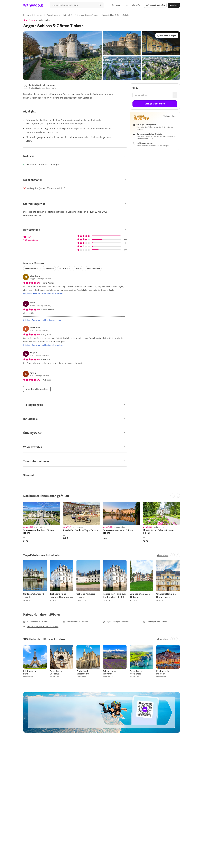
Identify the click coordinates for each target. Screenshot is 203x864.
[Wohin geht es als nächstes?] (76, 5)
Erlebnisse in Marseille (162, 672)
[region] (102, 522)
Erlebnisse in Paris (29, 672)
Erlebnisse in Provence (109, 672)
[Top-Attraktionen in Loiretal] (58, 15)
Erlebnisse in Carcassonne (82, 672)
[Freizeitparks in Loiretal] (155, 621)
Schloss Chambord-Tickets (34, 595)
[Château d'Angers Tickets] (87, 15)
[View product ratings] (29, 20)
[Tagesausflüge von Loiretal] (116, 621)
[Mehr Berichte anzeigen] (37, 389)
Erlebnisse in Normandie (136, 672)
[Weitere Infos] (170, 116)
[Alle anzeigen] (162, 555)
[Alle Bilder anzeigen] (166, 35)
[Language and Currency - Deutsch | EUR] (120, 5)
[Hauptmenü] (28, 15)
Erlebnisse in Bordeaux (56, 672)
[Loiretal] (40, 15)
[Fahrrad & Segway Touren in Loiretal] (40, 626)
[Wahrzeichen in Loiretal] (35, 621)
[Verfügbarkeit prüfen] (154, 103)
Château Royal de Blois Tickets (166, 595)
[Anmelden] (174, 5)
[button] (155, 5)
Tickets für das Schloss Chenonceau (61, 595)
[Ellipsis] (73, 16)
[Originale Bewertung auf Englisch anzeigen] (42, 320)
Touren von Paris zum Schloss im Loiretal (114, 595)
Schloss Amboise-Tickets (86, 595)
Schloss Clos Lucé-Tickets (140, 595)
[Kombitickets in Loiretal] (75, 621)
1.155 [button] (31, 20)
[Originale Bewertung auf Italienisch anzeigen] (43, 293)
